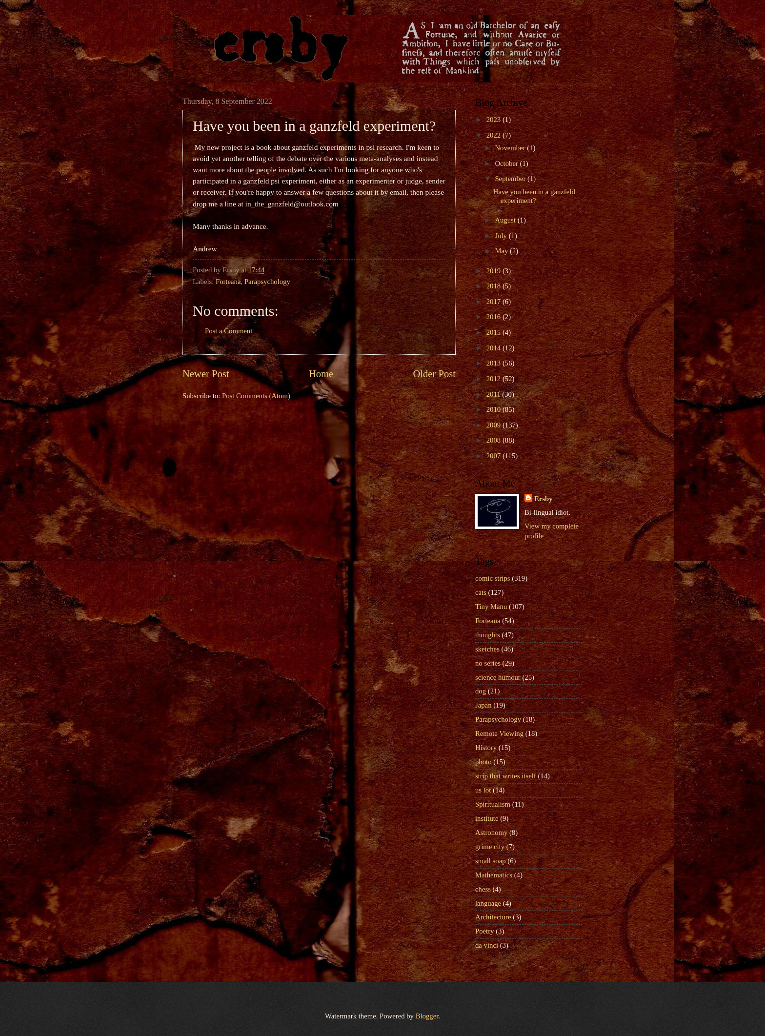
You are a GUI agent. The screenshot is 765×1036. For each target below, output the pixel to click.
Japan (483, 705)
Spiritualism (492, 804)
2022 (494, 135)
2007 (494, 456)
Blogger (427, 1016)
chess (483, 889)
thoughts (487, 635)
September (511, 179)
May (502, 251)
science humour (498, 677)
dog (480, 691)
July (501, 236)
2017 (494, 301)
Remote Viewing (499, 733)
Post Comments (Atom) (256, 396)
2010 (494, 409)
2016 (494, 317)
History (486, 748)
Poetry (484, 931)
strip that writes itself (505, 776)
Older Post (434, 373)
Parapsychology (267, 281)
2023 (494, 119)
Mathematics (493, 875)
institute (486, 818)
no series (488, 663)
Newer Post (205, 373)
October (507, 163)
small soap (490, 861)
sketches (487, 649)
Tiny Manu (491, 606)
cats (480, 592)
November (511, 148)
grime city (489, 847)
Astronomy (491, 832)
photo (483, 762)
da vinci (486, 945)
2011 (494, 394)
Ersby (543, 499)
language (488, 903)
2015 (494, 332)
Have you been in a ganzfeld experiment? (534, 196)
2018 (494, 286)
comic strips (492, 578)
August (506, 220)
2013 (494, 363)
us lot (483, 790)
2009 (494, 425)
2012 (494, 379)
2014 (494, 348)
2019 (494, 271)
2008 (494, 440)
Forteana (228, 281)
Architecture (493, 917)
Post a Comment (228, 331)
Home (321, 373)
